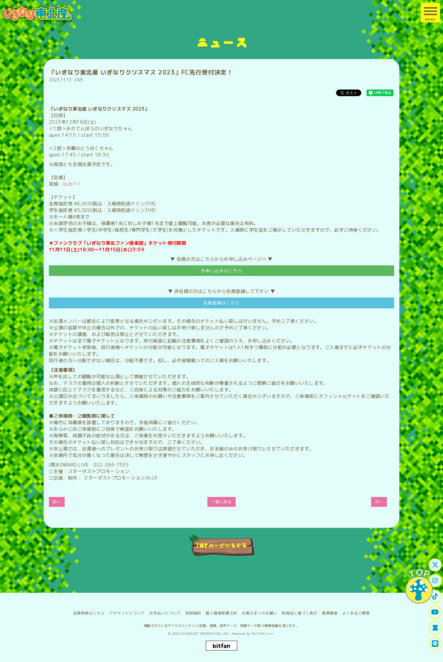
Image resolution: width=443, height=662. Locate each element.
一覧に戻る (221, 502)
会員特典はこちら (89, 613)
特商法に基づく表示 (299, 613)
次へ (379, 502)
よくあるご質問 (356, 613)
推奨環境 (330, 613)
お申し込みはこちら (221, 271)
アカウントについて (127, 613)
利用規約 (193, 613)
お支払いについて (165, 613)
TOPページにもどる (221, 545)
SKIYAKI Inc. (263, 633)
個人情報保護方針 (221, 613)
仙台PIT (72, 184)
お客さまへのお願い (259, 613)
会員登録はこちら (221, 303)
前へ (57, 502)
